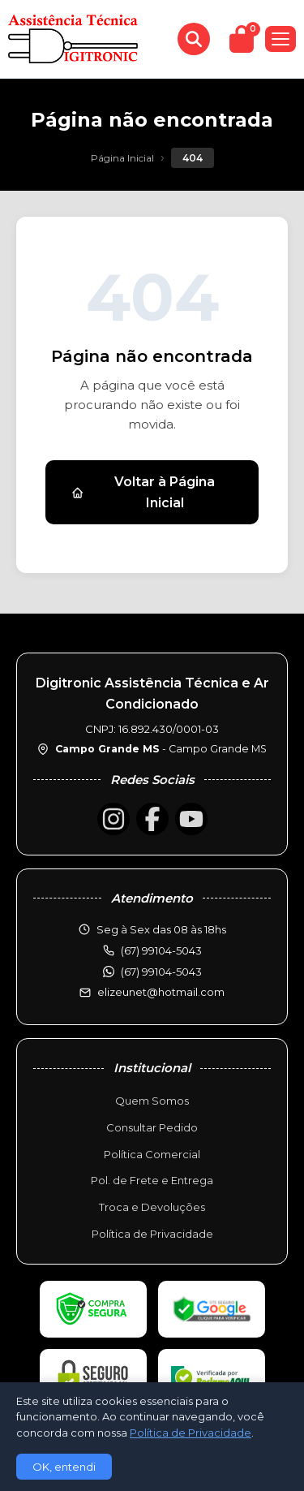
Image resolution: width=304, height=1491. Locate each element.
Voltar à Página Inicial (143, 492)
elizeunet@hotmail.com (161, 991)
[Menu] (280, 39)
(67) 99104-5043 (161, 971)
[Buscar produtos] (194, 39)
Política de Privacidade (152, 1233)
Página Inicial (122, 158)
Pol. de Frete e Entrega (152, 1180)
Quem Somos (152, 1100)
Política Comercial (152, 1154)
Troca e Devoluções (152, 1206)
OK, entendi (64, 1466)
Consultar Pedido (152, 1127)
